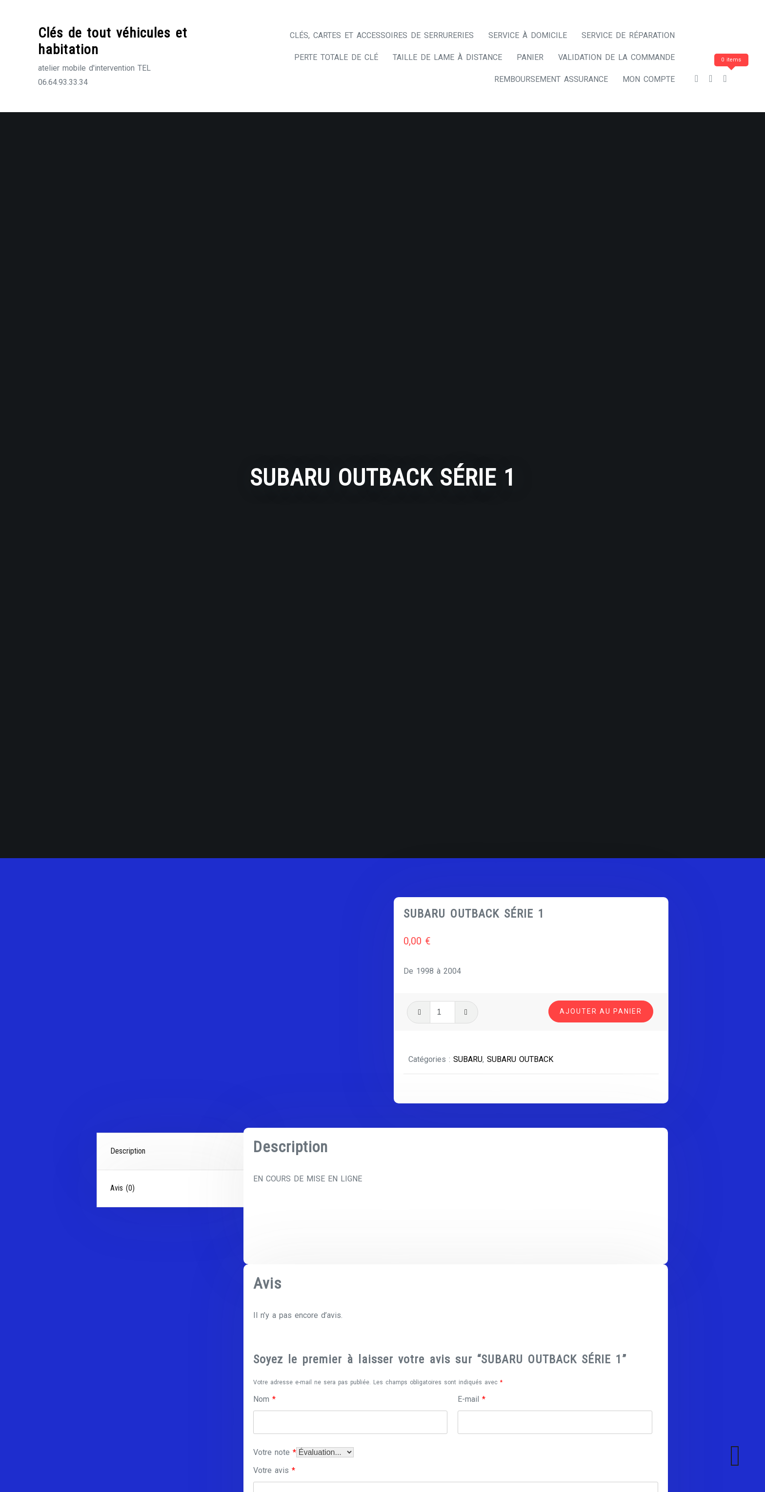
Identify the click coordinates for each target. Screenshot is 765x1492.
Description (127, 1151)
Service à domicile (527, 35)
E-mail (471, 1399)
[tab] (171, 1151)
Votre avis (274, 1470)
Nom (264, 1399)
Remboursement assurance (551, 79)
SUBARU (468, 1059)
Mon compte (649, 79)
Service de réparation (628, 35)
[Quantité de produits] (442, 1012)
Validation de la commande (616, 57)
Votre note (274, 1452)
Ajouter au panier (601, 1011)
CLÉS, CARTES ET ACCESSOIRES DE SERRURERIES (382, 35)
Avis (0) (122, 1188)
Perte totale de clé (336, 57)
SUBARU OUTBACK (520, 1059)
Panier (530, 57)
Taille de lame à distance (447, 57)
